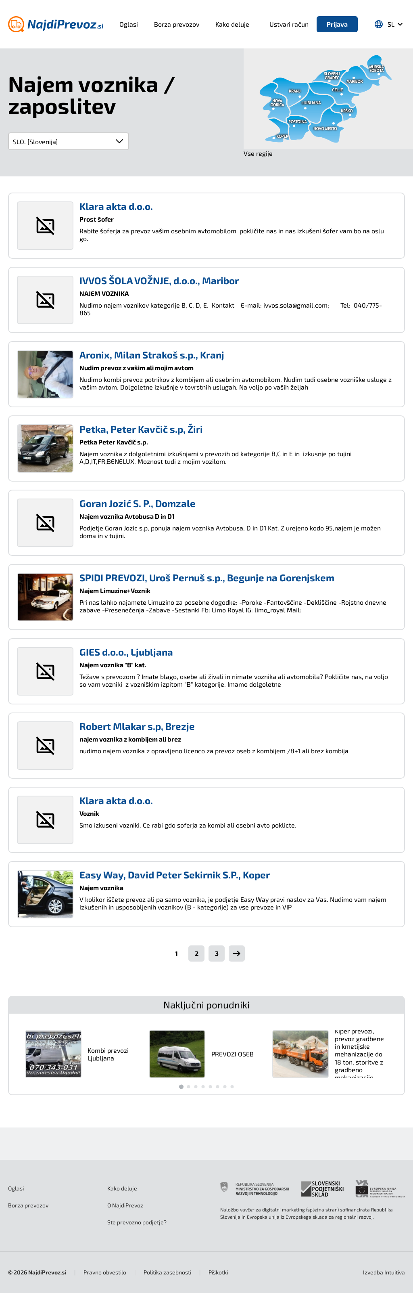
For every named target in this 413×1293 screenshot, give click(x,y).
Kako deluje (232, 24)
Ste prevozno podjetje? (137, 1222)
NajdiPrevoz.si (47, 1272)
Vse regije (258, 153)
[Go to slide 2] (188, 1086)
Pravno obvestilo (104, 1272)
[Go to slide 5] (210, 1086)
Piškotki (218, 1272)
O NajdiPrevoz (125, 1205)
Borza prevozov (176, 24)
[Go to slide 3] (195, 1086)
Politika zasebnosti (167, 1272)
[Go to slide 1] (181, 1086)
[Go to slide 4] (202, 1086)
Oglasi (128, 24)
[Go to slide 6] (217, 1086)
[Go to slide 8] (232, 1086)
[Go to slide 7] (224, 1086)
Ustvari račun (289, 24)
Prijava (337, 24)
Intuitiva (384, 1272)
